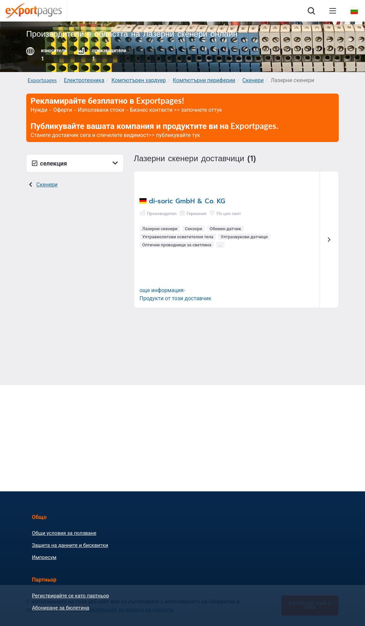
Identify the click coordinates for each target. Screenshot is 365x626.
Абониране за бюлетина (60, 607)
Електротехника (84, 80)
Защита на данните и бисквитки (70, 545)
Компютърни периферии (204, 80)
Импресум (44, 557)
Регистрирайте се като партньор (70, 595)
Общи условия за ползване (64, 533)
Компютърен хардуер (138, 80)
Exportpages (42, 80)
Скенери (252, 80)
